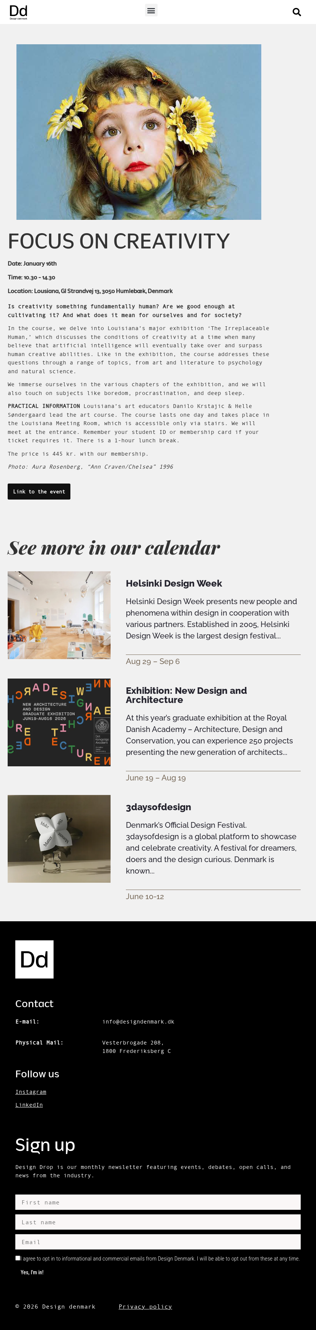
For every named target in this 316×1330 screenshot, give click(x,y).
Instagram (30, 1091)
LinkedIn (29, 1104)
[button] (151, 10)
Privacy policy (145, 1306)
